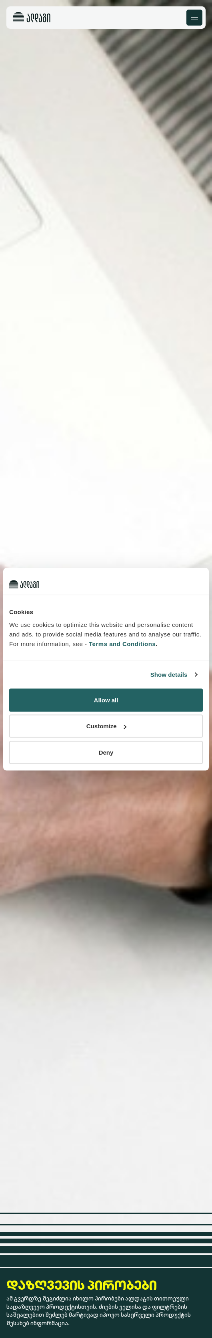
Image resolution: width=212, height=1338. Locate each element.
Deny (106, 752)
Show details (169, 674)
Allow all (106, 699)
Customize (106, 726)
